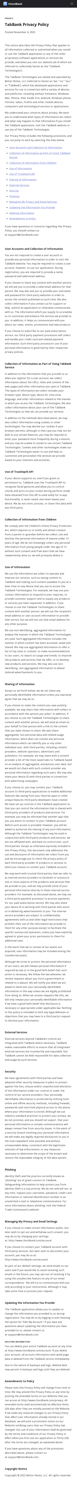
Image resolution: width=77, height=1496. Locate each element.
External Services (19, 185)
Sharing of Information (22, 179)
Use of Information (20, 168)
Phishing (14, 196)
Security (14, 190)
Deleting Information (21, 213)
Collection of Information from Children (32, 162)
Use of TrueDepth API (22, 174)
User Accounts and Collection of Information (35, 147)
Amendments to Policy (22, 218)
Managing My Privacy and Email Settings (33, 201)
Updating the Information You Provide (32, 207)
